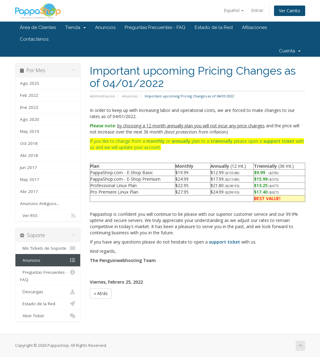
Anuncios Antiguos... (39, 203)
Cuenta (290, 51)
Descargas (48, 291)
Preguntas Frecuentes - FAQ (155, 27)
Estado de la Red (214, 27)
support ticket (278, 141)
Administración (102, 96)
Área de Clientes (38, 27)
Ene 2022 (29, 107)
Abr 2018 (29, 155)
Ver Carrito (289, 11)
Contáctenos (34, 39)
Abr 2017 (29, 191)
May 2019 (29, 131)
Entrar (257, 10)
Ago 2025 (29, 83)
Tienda (75, 27)
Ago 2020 (29, 119)
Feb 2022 (29, 95)
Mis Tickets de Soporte (48, 248)
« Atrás (101, 293)
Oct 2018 (29, 143)
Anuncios (105, 27)
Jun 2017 (28, 167)
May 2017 (29, 179)
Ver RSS (48, 215)
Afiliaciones (254, 27)
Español (234, 10)
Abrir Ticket (48, 315)
